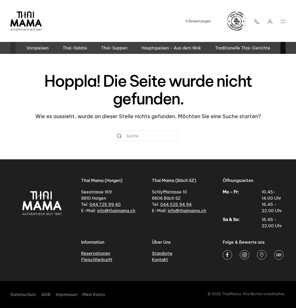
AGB (45, 294)
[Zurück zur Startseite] (26, 20)
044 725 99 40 (105, 204)
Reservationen (95, 253)
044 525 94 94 (176, 204)
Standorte (162, 253)
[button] (257, 21)
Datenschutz (23, 294)
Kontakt (160, 259)
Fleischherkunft (96, 259)
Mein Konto (93, 294)
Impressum (66, 294)
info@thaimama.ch (116, 210)
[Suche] (148, 136)
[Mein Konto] (270, 21)
